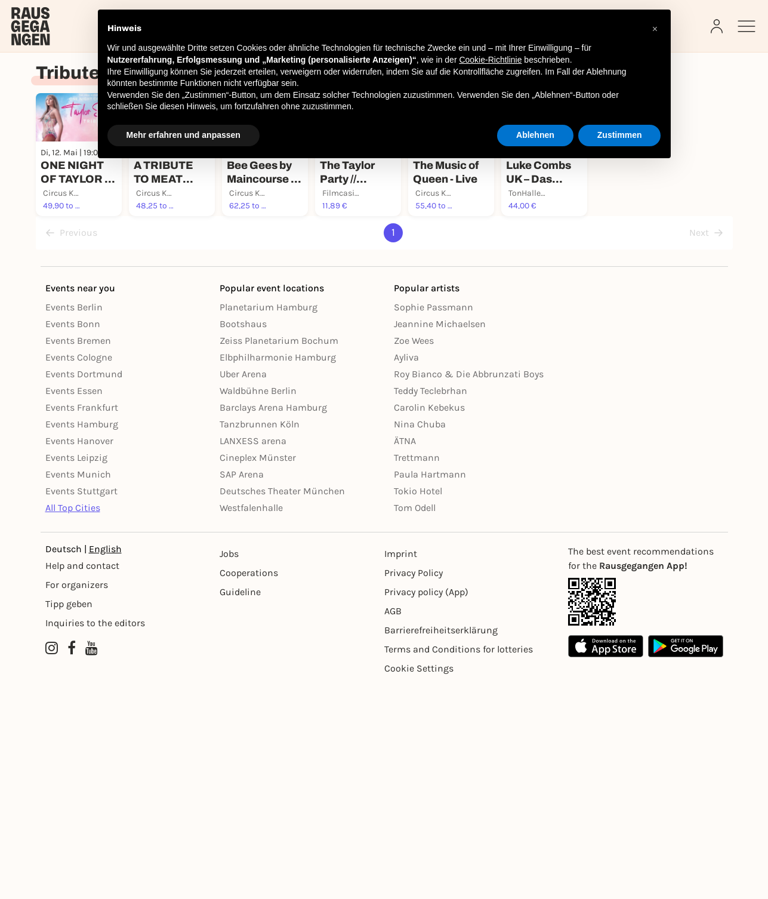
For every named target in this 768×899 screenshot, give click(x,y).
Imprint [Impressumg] (400, 767)
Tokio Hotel (418, 704)
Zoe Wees (414, 554)
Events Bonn (72, 537)
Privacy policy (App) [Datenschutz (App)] (426, 805)
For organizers (76, 798)
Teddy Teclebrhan (430, 604)
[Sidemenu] (746, 26)
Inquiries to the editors (95, 836)
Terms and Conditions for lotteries (458, 863)
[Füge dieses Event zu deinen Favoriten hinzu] (174, 286)
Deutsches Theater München (282, 704)
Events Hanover (79, 654)
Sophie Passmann (433, 521)
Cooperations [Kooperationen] (249, 786)
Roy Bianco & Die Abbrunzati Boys (469, 587)
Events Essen (74, 604)
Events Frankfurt (81, 621)
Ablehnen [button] (535, 135)
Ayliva (406, 571)
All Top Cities (72, 721)
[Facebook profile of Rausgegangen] (71, 862)
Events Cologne (78, 571)
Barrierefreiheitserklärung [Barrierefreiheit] (441, 843)
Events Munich (78, 688)
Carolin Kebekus (429, 621)
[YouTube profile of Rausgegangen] (91, 862)
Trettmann (417, 671)
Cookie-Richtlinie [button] (490, 59)
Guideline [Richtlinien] (240, 805)
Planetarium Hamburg (268, 521)
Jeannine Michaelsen (440, 537)
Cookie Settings (419, 882)
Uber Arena (243, 587)
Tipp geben (68, 817)
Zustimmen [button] (619, 135)
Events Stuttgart (81, 704)
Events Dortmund (83, 587)
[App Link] (645, 815)
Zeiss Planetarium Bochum (279, 554)
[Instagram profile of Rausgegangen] (51, 862)
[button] (655, 28)
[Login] (718, 26)
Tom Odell (415, 721)
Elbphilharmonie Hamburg (278, 571)
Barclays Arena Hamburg (273, 621)
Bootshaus (243, 537)
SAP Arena (242, 688)
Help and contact (82, 779)
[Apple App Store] (605, 860)
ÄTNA (405, 654)
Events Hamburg (81, 638)
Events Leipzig (76, 671)
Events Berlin (74, 521)
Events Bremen (78, 554)
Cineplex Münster (258, 671)
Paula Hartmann (430, 688)
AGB (393, 824)
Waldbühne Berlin (258, 604)
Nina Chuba (420, 638)
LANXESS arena (253, 654)
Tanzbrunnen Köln (260, 638)
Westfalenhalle (251, 721)
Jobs (229, 767)
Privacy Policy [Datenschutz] (413, 786)
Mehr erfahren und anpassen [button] (183, 135)
